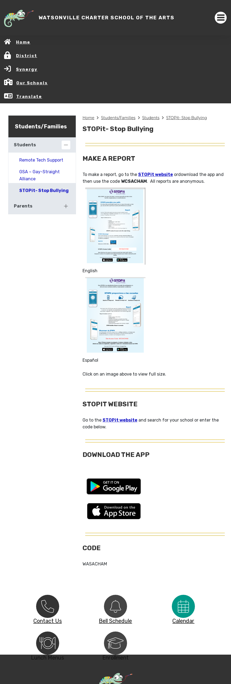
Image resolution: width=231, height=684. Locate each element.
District (26, 55)
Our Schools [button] (32, 83)
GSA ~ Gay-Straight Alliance (39, 175)
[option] (47, 606)
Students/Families (118, 117)
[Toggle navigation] (220, 18)
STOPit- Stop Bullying (186, 117)
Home (23, 42)
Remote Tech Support (41, 160)
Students (151, 117)
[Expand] (66, 206)
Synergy (26, 69)
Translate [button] (29, 96)
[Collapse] (66, 145)
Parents (23, 206)
